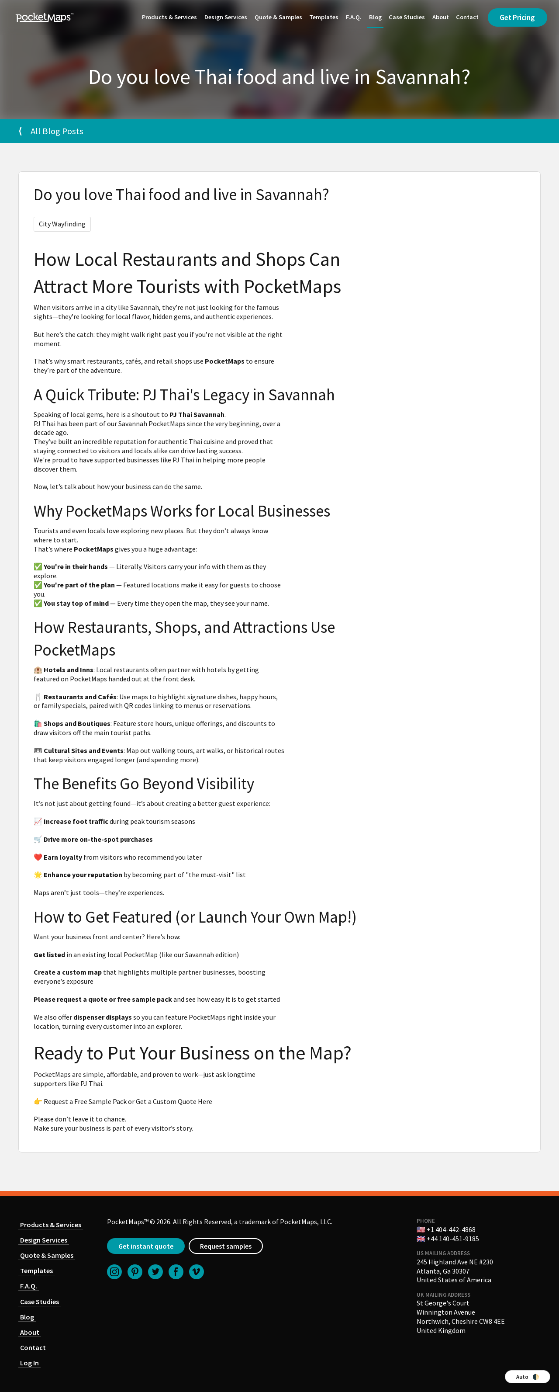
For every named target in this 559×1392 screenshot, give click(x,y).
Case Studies (405, 17)
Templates (322, 17)
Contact (466, 17)
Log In (29, 1362)
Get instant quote (145, 1246)
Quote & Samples (276, 17)
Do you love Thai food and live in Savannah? (181, 194)
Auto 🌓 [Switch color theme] (527, 1376)
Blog (373, 17)
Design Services (224, 17)
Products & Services (168, 17)
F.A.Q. (352, 17)
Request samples (226, 1246)
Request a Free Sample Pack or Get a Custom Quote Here (128, 1101)
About (439, 17)
